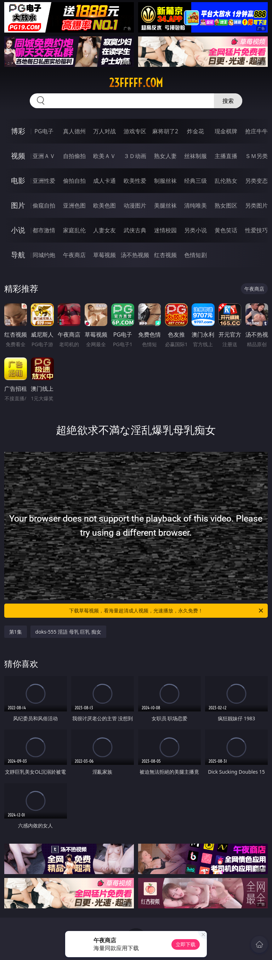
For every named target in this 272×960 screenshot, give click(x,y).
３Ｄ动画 (135, 156)
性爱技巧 (256, 230)
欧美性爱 (135, 181)
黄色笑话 (226, 230)
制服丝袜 (165, 181)
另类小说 (195, 230)
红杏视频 (165, 255)
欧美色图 (104, 205)
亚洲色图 (74, 205)
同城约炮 (44, 255)
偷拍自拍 (74, 181)
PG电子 (43, 131)
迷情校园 (165, 230)
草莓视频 (104, 255)
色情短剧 (195, 255)
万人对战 (104, 131)
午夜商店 (74, 255)
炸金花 (195, 131)
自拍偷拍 (74, 156)
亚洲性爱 (44, 181)
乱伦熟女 (226, 181)
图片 (18, 205)
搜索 (228, 101)
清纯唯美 (195, 205)
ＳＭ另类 (256, 156)
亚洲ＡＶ (44, 156)
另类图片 (256, 205)
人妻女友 (104, 230)
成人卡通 (104, 181)
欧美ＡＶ (104, 156)
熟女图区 (226, 205)
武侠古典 (135, 230)
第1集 (15, 631)
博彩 (18, 131)
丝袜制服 (195, 156)
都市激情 (44, 230)
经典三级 (195, 181)
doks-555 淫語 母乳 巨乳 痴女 (68, 631)
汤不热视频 (135, 255)
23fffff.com (136, 83)
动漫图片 (135, 205)
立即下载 (186, 944)
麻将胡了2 (165, 131)
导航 (18, 255)
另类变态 (256, 181)
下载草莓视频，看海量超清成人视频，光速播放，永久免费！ (166, 610)
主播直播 (226, 156)
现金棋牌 (226, 131)
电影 (18, 180)
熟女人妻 (165, 156)
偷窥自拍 (44, 205)
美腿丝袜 (165, 205)
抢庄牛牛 (256, 131)
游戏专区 (135, 131)
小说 (18, 230)
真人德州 (74, 131)
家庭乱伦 (74, 230)
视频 (18, 156)
